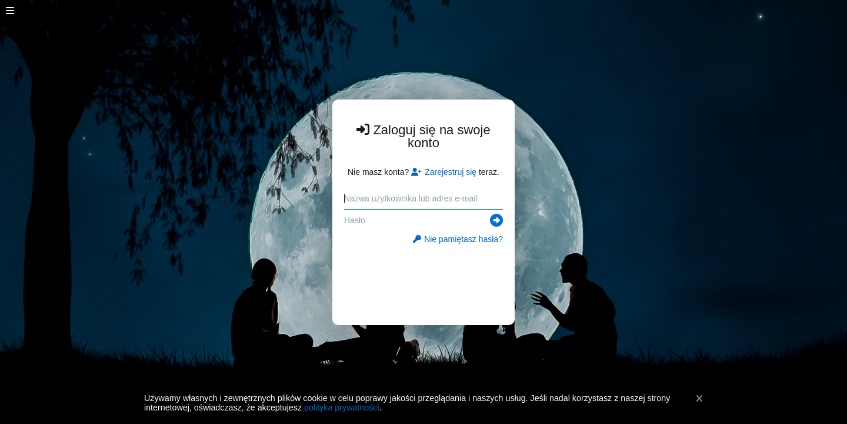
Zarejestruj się (443, 172)
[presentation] (423, 278)
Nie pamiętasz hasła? (458, 239)
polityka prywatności (341, 407)
